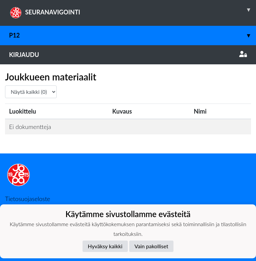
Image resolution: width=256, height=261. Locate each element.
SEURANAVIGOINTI (132, 9)
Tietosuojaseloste (27, 198)
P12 (132, 35)
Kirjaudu (128, 54)
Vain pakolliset (151, 246)
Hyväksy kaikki (105, 246)
